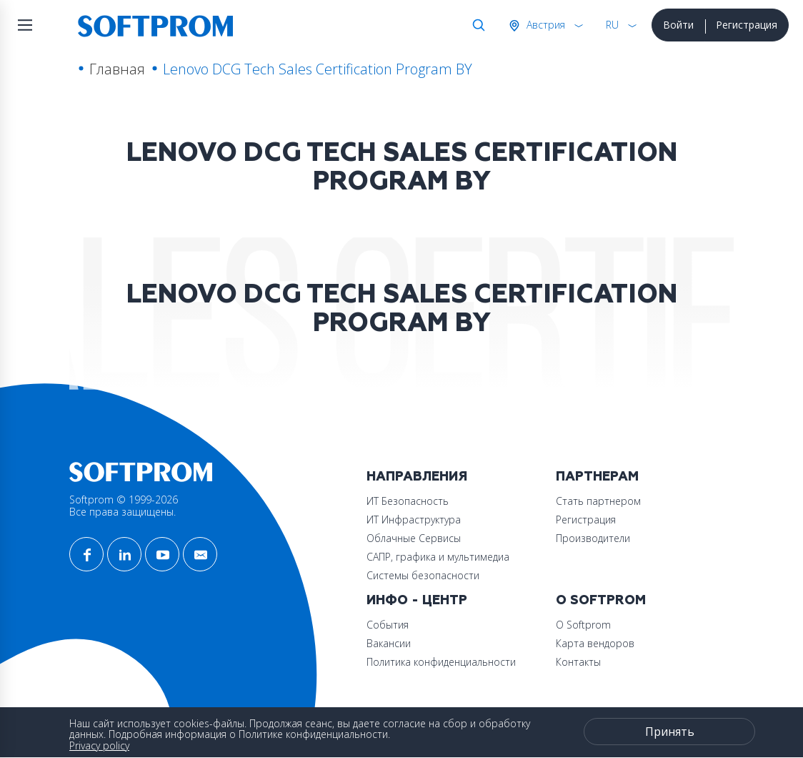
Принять (669, 731)
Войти (678, 24)
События (387, 624)
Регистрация (746, 24)
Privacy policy (99, 745)
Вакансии (388, 643)
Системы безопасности (422, 575)
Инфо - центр (416, 600)
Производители (593, 538)
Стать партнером (598, 501)
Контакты (578, 662)
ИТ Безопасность (407, 501)
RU (612, 24)
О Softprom (601, 600)
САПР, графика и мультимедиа (437, 556)
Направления (416, 476)
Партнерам (597, 476)
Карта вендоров (595, 643)
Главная (117, 69)
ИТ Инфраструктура (413, 519)
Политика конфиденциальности (441, 662)
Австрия (544, 24)
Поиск (476, 25)
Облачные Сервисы (413, 538)
